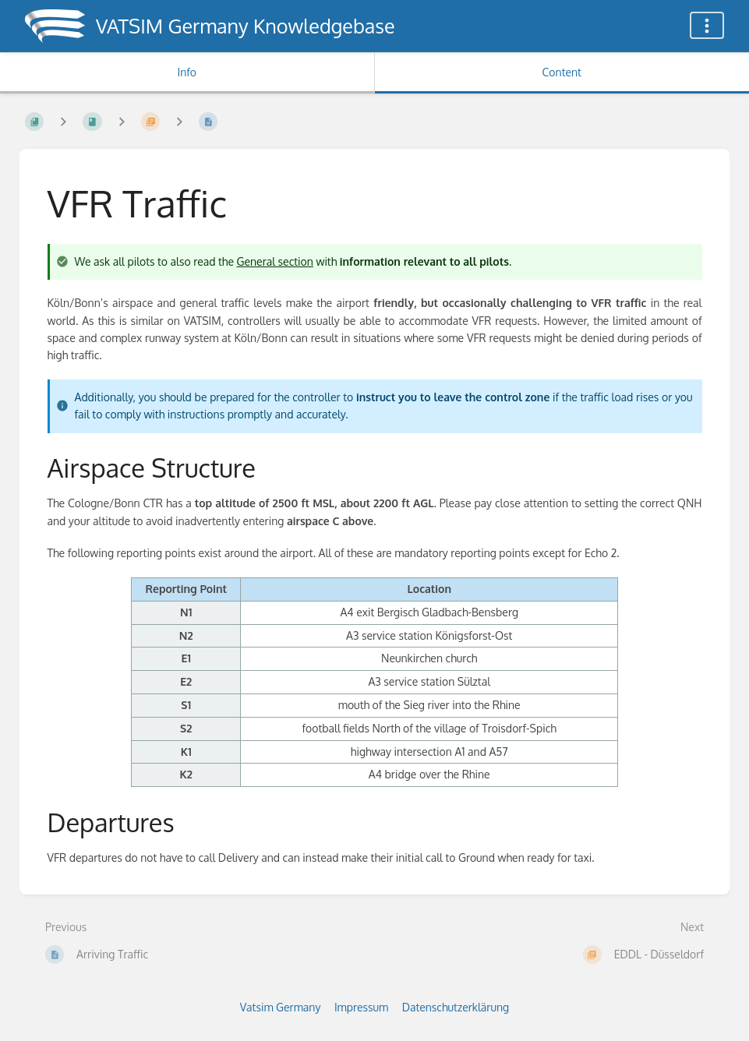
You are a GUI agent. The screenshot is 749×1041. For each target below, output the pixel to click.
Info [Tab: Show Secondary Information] (186, 72)
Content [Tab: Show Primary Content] (561, 72)
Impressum (361, 1007)
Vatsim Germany (280, 1007)
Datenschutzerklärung (456, 1007)
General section (274, 261)
